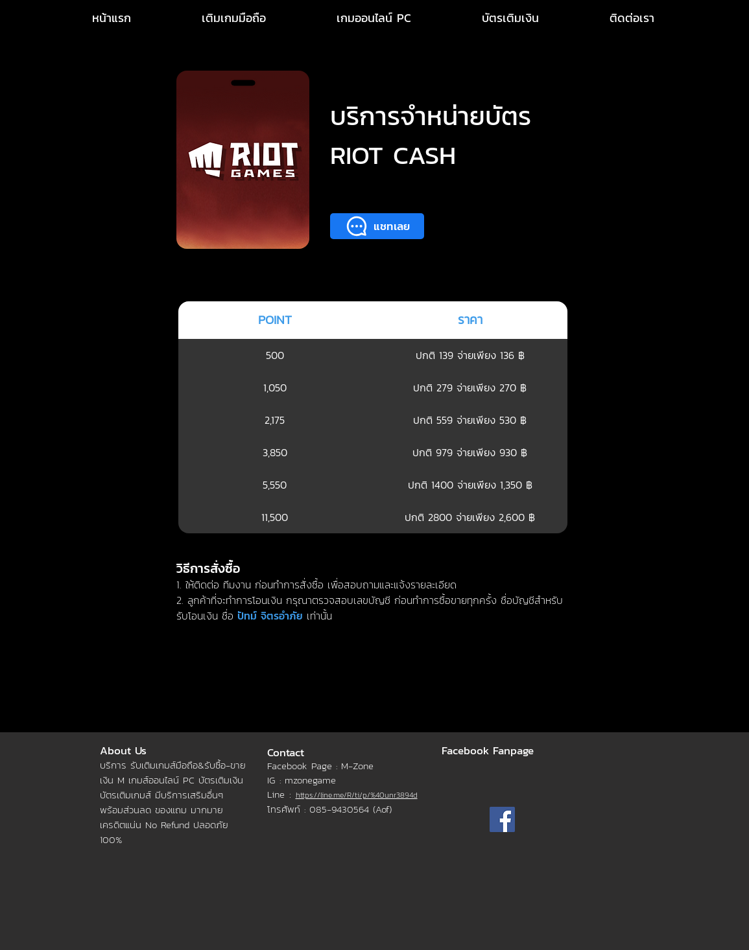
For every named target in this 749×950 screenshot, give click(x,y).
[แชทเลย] (377, 226)
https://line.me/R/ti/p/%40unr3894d (357, 795)
